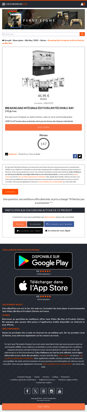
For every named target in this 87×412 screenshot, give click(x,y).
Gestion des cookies (44, 382)
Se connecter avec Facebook (59, 224)
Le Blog (55, 377)
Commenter (10, 191)
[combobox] (43, 34)
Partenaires (65, 377)
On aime (46, 377)
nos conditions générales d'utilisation (31, 177)
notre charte (64, 355)
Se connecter (35, 224)
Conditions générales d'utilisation (23, 380)
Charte (37, 377)
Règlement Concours (47, 380)
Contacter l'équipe (24, 377)
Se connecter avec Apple (57, 230)
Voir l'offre (43, 406)
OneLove (11, 154)
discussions (50, 217)
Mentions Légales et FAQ (67, 380)
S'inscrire (20, 224)
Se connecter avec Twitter (29, 231)
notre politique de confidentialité (50, 182)
